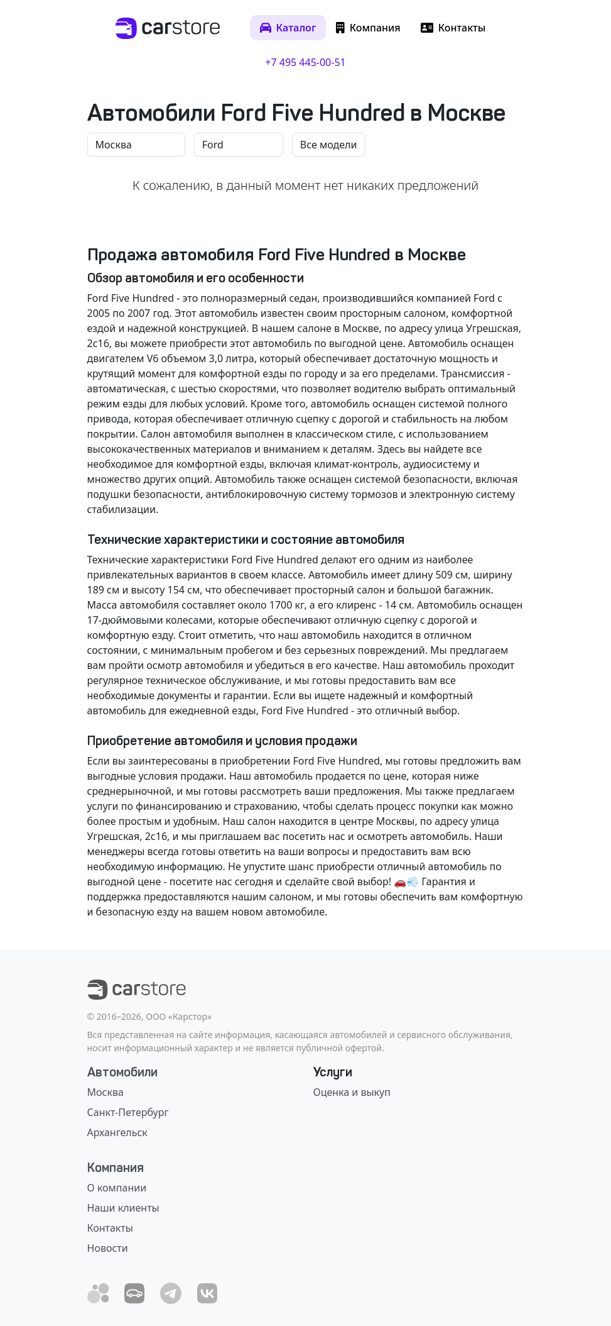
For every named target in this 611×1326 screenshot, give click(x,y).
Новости (107, 1248)
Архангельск (117, 1132)
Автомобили (122, 1072)
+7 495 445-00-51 (305, 62)
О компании (117, 1188)
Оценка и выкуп (352, 1092)
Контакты (110, 1228)
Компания (115, 1167)
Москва (105, 1092)
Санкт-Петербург (128, 1112)
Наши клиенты (123, 1208)
